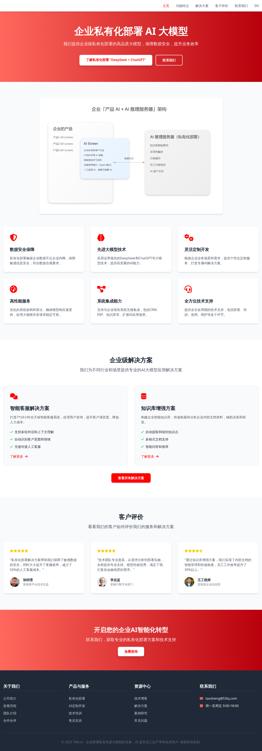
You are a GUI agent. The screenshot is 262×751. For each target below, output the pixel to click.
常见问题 (140, 720)
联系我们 (241, 5)
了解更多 (19, 456)
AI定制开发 (77, 706)
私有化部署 (77, 698)
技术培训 (75, 713)
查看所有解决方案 (131, 478)
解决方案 (202, 5)
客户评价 (221, 5)
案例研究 (140, 713)
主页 (166, 5)
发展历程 (9, 706)
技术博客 (140, 698)
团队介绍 (9, 713)
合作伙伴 (9, 720)
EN (256, 5)
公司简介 (9, 698)
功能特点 (182, 5)
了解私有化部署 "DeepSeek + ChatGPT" (116, 60)
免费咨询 (131, 651)
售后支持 (75, 720)
